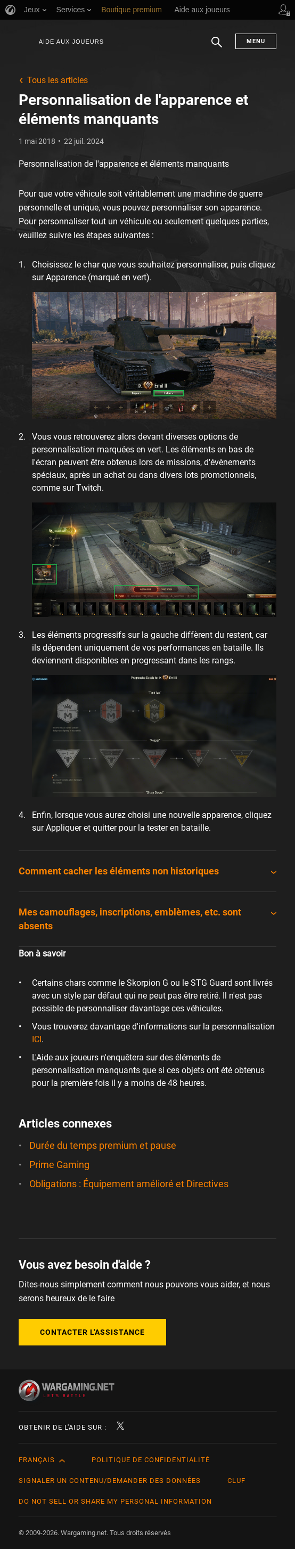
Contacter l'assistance (92, 1332)
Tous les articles (57, 80)
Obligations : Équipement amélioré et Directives (128, 1183)
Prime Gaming (59, 1164)
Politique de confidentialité (151, 1460)
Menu (256, 41)
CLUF (236, 1481)
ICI (37, 1039)
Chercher (217, 47)
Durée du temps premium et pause (102, 1145)
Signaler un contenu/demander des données (110, 1481)
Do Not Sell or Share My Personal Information (115, 1501)
